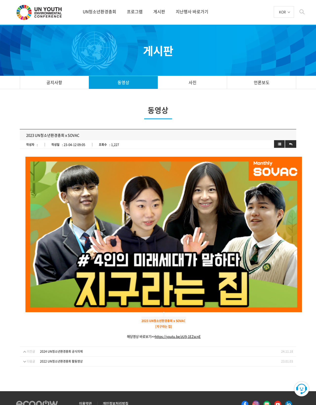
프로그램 (135, 11)
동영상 (123, 82)
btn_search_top (302, 12)
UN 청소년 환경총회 (41, 13)
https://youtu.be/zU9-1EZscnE (178, 297)
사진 (193, 82)
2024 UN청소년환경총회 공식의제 (61, 312)
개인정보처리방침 (115, 363)
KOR (282, 12)
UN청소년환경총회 (99, 11)
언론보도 (262, 82)
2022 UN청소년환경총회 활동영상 (61, 322)
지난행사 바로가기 (192, 11)
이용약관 (85, 363)
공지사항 (54, 82)
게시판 (159, 11)
